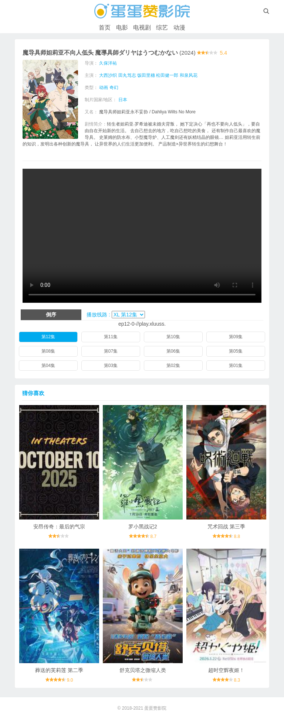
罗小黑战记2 (142, 526)
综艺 (162, 27)
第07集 (111, 351)
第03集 (111, 365)
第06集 (173, 351)
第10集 (173, 336)
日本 (122, 99)
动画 (103, 87)
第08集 (48, 351)
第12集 (48, 336)
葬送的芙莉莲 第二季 (59, 670)
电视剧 (142, 27)
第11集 (111, 336)
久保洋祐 (108, 63)
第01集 (236, 365)
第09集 (236, 336)
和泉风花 (188, 75)
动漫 (179, 27)
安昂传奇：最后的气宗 (59, 526)
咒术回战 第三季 (226, 526)
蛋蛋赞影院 (155, 708)
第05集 (236, 351)
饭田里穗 (146, 75)
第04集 (48, 365)
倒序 (51, 315)
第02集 (173, 365)
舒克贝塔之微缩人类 (142, 670)
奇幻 (113, 87)
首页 (105, 27)
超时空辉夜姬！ (226, 670)
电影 (122, 27)
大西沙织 (108, 75)
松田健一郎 (167, 75)
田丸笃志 (127, 75)
